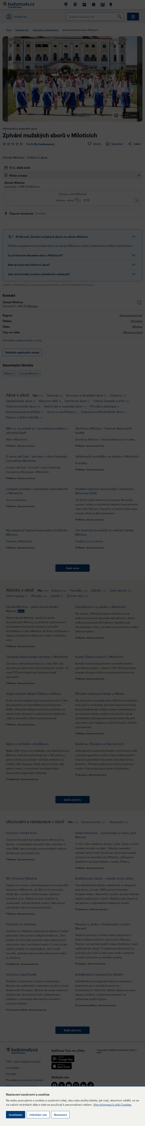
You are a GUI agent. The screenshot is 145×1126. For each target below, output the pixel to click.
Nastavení (60, 1114)
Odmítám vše (38, 1114)
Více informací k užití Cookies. (112, 1104)
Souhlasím (15, 1114)
